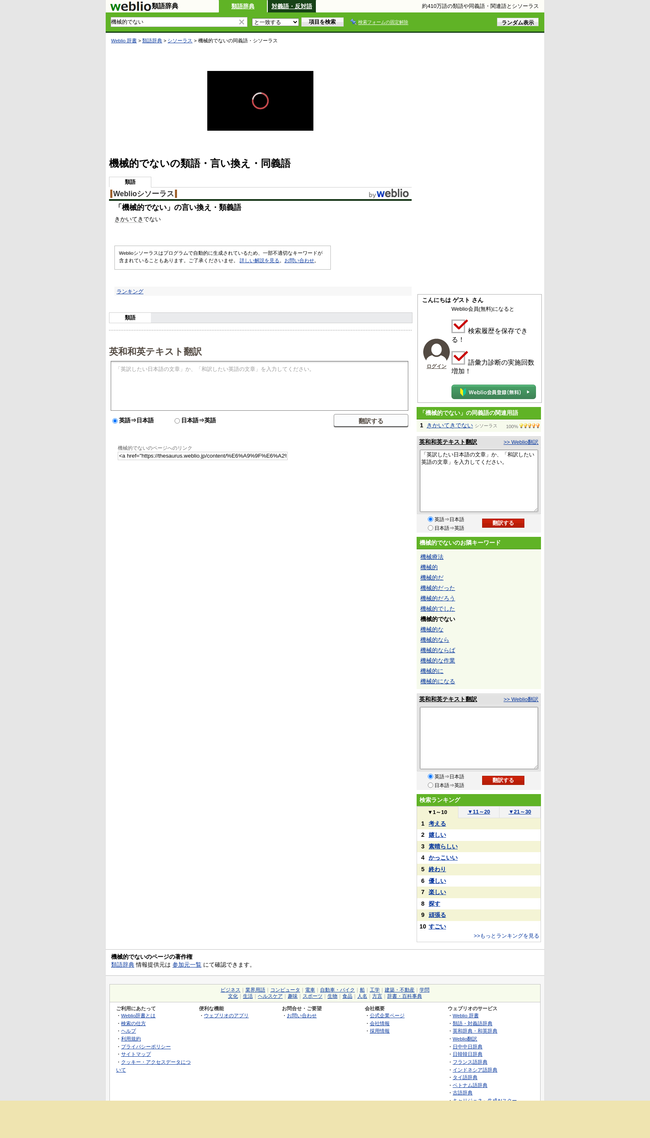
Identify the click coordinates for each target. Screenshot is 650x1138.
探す (434, 903)
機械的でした (437, 608)
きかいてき (128, 219)
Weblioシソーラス (143, 194)
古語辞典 (463, 1092)
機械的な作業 (437, 660)
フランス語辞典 (470, 1062)
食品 (347, 996)
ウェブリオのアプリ (226, 1015)
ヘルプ (128, 1030)
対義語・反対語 (292, 6)
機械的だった (437, 588)
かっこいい (443, 857)
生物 (332, 996)
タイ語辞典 (465, 1077)
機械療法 (432, 556)
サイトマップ (136, 1054)
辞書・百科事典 (404, 996)
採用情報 (380, 1030)
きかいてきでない (450, 425)
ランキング (129, 291)
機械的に (432, 671)
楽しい (437, 892)
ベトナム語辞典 (470, 1085)
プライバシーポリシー (146, 1046)
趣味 (293, 996)
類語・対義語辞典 (472, 1023)
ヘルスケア (270, 996)
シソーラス (179, 40)
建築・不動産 (400, 989)
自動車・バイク (337, 989)
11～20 (479, 812)
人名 (362, 996)
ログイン (436, 366)
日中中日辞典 (468, 1046)
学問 (424, 989)
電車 (310, 989)
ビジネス (230, 989)
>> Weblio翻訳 (521, 442)
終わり (437, 869)
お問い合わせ (299, 260)
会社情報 (380, 1023)
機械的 (429, 567)
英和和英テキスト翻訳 (155, 351)
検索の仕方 (133, 1023)
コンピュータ (285, 989)
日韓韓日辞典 (468, 1054)
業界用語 (255, 989)
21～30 (520, 812)
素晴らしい (443, 846)
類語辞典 (243, 6)
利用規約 (131, 1038)
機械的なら (434, 639)
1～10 (437, 812)
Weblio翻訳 (465, 1038)
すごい (437, 926)
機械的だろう (437, 598)
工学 (375, 989)
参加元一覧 (186, 964)
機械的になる (437, 681)
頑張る (437, 914)
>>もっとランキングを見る (506, 936)
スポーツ (313, 996)
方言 (377, 996)
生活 (248, 996)
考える (437, 823)
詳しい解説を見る (259, 260)
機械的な (432, 629)
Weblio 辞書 (124, 40)
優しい (437, 880)
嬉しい (437, 834)
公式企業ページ (387, 1015)
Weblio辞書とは (138, 1015)
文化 (233, 996)
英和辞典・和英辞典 (475, 1030)
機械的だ (432, 577)
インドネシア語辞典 (475, 1069)
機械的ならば (437, 650)
